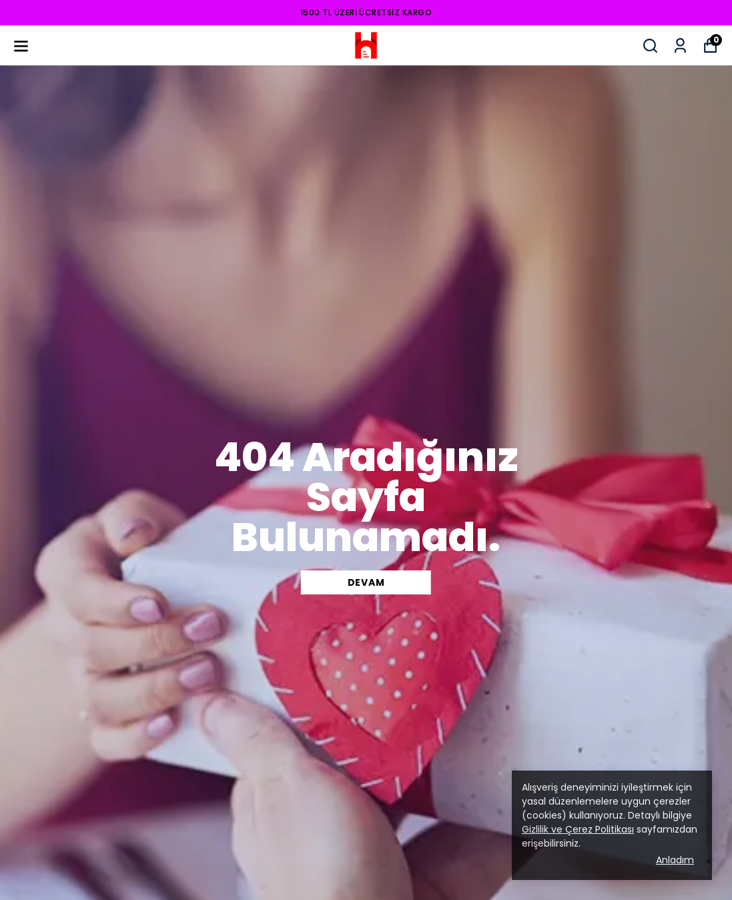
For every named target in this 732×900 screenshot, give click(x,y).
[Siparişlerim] (680, 45)
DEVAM (366, 582)
